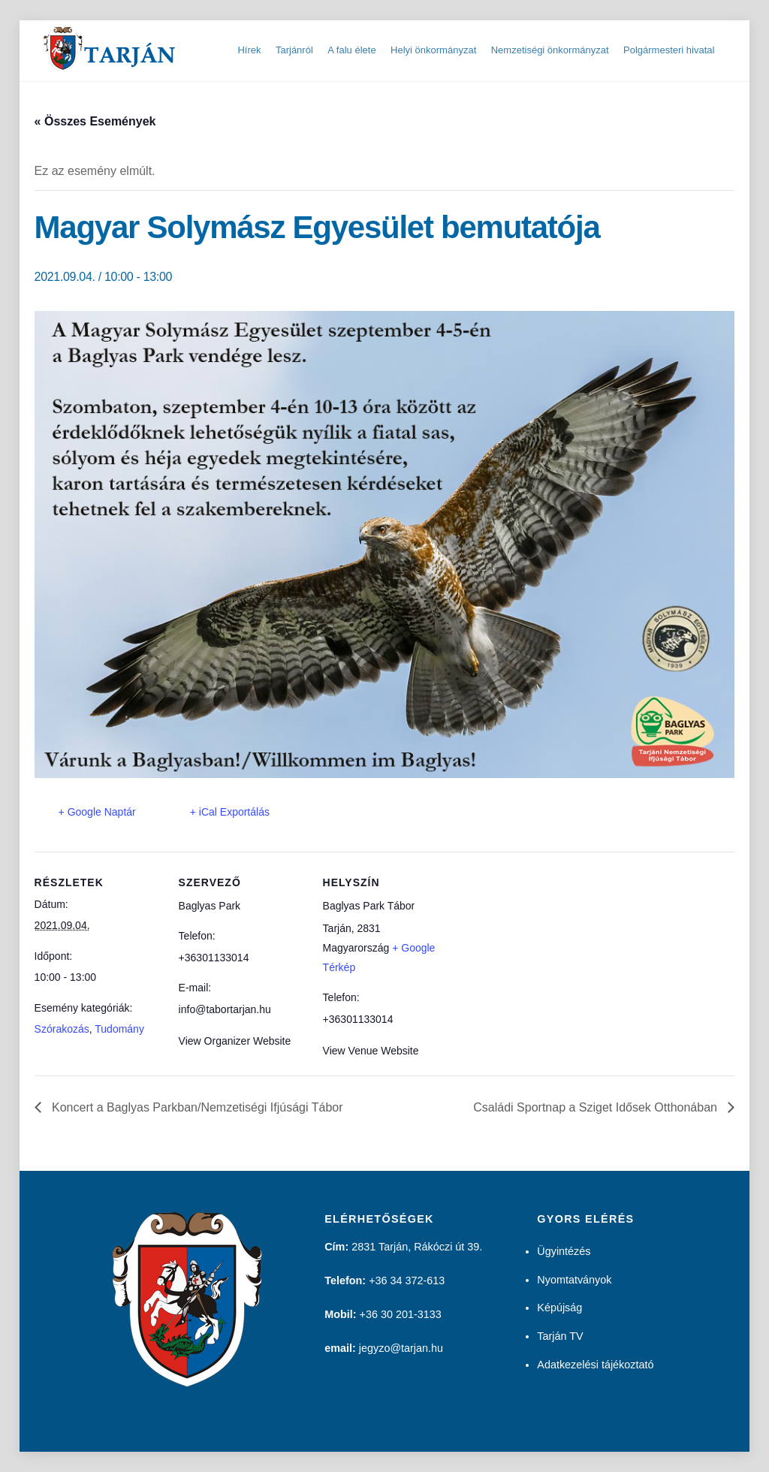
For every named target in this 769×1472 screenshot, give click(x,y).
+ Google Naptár (97, 812)
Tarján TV (560, 1336)
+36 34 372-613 (407, 1280)
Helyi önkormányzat (433, 50)
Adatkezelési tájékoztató (595, 1365)
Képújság (559, 1308)
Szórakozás (62, 1029)
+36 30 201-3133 (401, 1314)
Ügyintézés (563, 1251)
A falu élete (351, 50)
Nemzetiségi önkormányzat (550, 50)
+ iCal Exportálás (230, 812)
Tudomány (119, 1029)
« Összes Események (95, 121)
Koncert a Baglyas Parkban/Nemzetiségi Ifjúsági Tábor (196, 1107)
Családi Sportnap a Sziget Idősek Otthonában (596, 1107)
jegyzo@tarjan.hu (401, 1348)
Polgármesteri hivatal (668, 50)
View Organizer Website (235, 1041)
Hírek (249, 50)
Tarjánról (294, 50)
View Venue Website (371, 1051)
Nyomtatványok (574, 1280)
